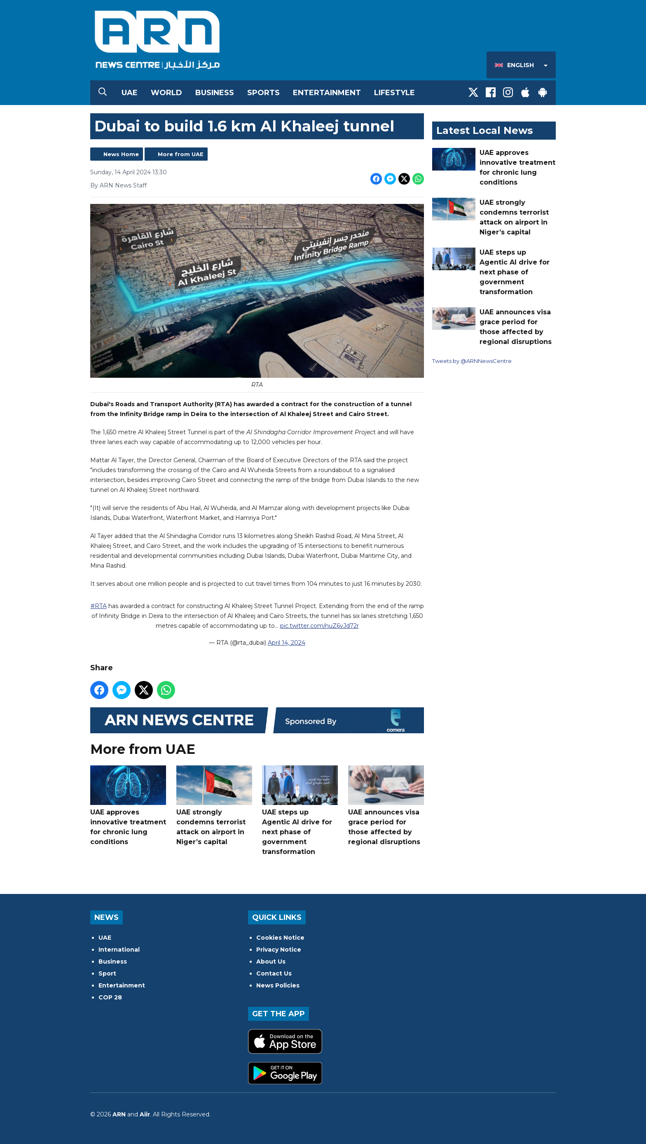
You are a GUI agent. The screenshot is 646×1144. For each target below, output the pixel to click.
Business (214, 92)
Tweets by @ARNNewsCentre (472, 361)
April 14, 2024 (286, 642)
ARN (119, 1114)
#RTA (99, 606)
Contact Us (274, 973)
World (166, 92)
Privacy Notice (278, 949)
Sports (263, 92)
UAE (130, 92)
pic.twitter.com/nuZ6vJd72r (319, 625)
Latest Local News (484, 130)
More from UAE (181, 154)
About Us (271, 961)
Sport (107, 973)
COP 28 (110, 997)
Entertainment (327, 92)
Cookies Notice (280, 937)
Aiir (145, 1114)
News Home (121, 154)
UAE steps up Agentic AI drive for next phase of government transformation (300, 810)
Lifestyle (394, 92)
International (119, 949)
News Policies (278, 985)
